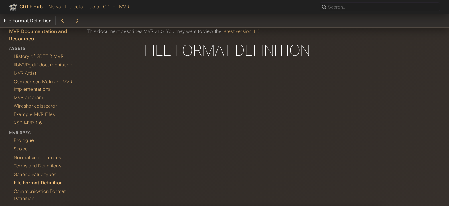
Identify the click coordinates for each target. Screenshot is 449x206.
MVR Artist (25, 73)
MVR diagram (29, 97)
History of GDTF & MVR (39, 56)
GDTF (109, 6)
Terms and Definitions (37, 166)
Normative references (37, 157)
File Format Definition (38, 182)
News (54, 6)
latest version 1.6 (240, 31)
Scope (21, 149)
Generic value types (35, 174)
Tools (93, 6)
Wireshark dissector (35, 106)
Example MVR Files (34, 114)
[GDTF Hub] (26, 7)
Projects (74, 6)
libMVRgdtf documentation (43, 65)
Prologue (24, 140)
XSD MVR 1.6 (28, 123)
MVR (124, 6)
